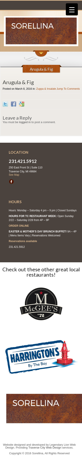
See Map (14, 174)
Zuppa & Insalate (46, 88)
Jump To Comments (68, 88)
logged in (25, 122)
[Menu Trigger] (72, 9)
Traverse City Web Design (44, 447)
